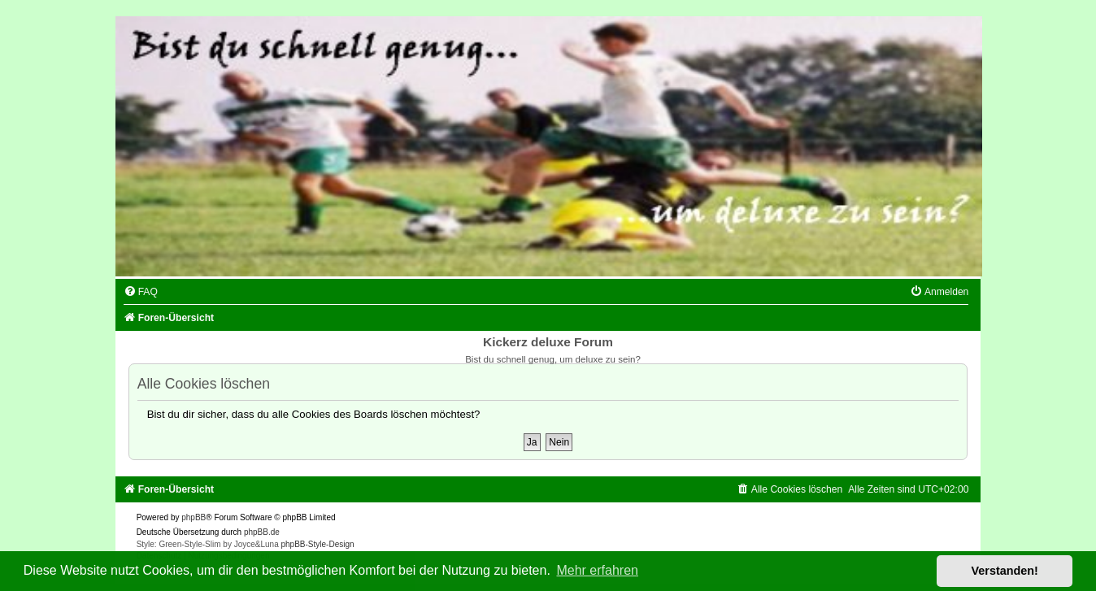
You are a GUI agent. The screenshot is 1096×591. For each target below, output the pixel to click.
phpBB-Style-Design (317, 544)
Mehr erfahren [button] (597, 570)
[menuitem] (141, 292)
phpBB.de (262, 532)
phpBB (193, 517)
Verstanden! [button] (1005, 570)
